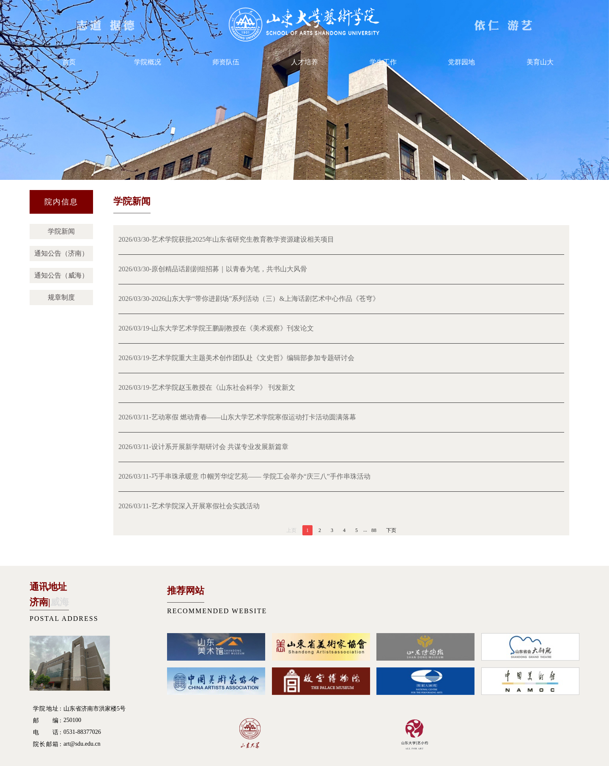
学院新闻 (61, 231)
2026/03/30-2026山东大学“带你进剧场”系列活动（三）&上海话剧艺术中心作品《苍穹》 (248, 298)
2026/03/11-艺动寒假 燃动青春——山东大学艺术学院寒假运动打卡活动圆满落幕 (237, 417)
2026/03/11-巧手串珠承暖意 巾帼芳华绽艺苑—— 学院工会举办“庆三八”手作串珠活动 (244, 476)
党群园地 (461, 62)
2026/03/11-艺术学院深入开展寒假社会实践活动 (189, 506)
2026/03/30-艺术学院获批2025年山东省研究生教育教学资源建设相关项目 (226, 239)
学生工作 (383, 62)
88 (373, 530)
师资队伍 (225, 62)
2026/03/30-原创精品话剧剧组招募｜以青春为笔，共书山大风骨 (212, 269)
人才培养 (304, 62)
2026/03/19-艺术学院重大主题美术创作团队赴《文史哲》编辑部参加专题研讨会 (236, 357)
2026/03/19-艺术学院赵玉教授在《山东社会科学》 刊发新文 (206, 387)
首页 (69, 62)
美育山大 (540, 62)
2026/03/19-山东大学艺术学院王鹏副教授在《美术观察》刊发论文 (216, 328)
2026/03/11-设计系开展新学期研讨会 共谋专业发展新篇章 (203, 446)
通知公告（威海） (61, 275)
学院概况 (147, 62)
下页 (391, 530)
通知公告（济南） (61, 253)
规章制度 (61, 297)
